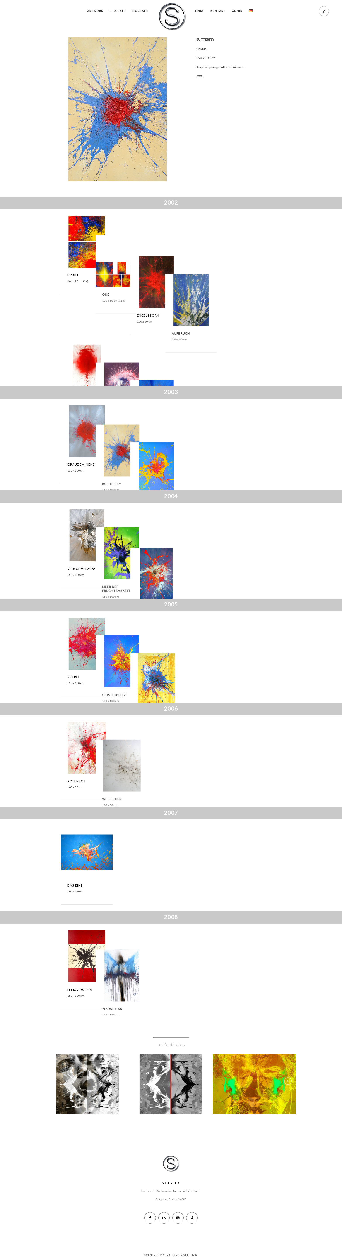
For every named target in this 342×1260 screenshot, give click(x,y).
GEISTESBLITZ (135, 677)
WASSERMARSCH (193, 677)
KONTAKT (218, 10)
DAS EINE (75, 885)
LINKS (199, 10)
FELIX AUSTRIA (79, 989)
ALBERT (129, 360)
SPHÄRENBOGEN (193, 569)
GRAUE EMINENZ (81, 464)
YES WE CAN (133, 989)
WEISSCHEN (133, 781)
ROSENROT (76, 781)
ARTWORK (95, 10)
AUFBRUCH (245, 275)
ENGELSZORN (191, 275)
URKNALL (187, 360)
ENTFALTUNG (191, 464)
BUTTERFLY (132, 464)
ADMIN (237, 10)
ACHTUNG (75, 360)
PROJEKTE (117, 10)
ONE (127, 275)
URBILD (73, 275)
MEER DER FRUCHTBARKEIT (137, 570)
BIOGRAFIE (140, 10)
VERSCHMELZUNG (82, 569)
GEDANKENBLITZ (250, 360)
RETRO (73, 677)
